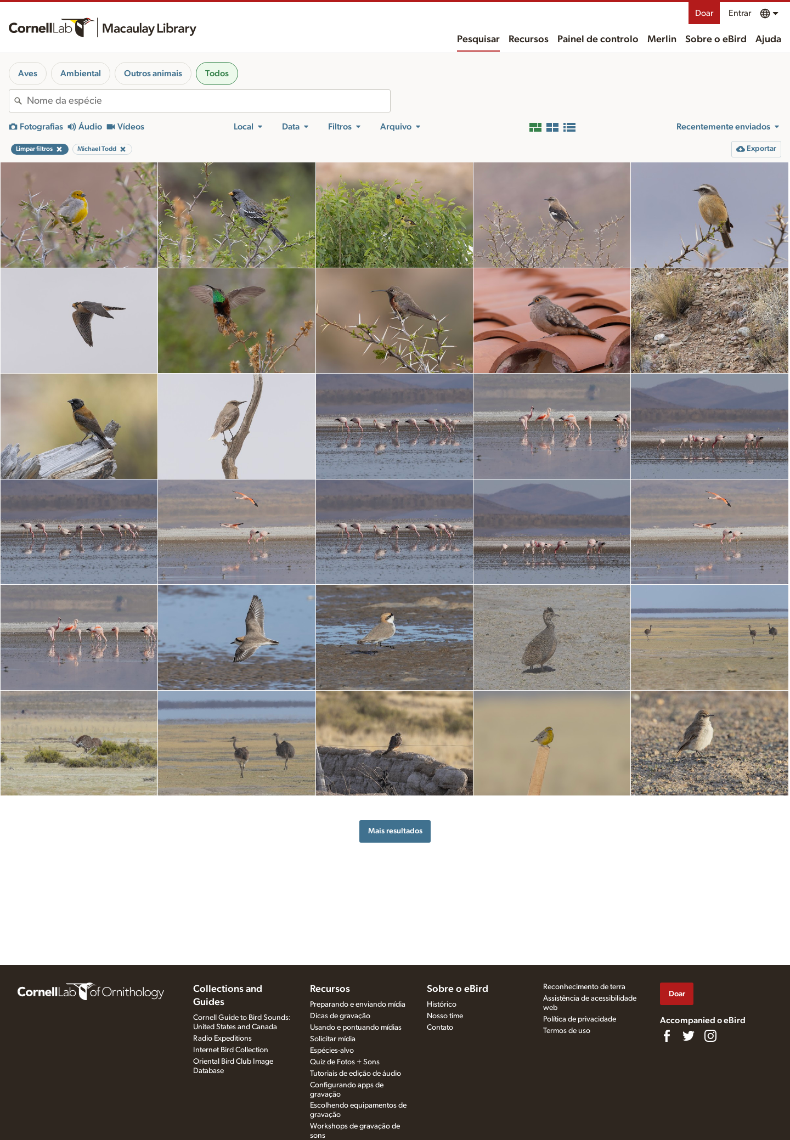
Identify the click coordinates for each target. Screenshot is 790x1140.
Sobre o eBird (716, 39)
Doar (704, 13)
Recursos (529, 39)
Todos (217, 73)
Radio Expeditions (222, 1038)
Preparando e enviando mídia (357, 1004)
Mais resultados (395, 831)
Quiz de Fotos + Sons (345, 1062)
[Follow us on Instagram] (710, 1035)
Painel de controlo (598, 39)
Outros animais (153, 73)
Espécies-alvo (332, 1050)
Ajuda (768, 39)
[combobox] (208, 101)
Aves (27, 73)
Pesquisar (478, 39)
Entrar (740, 13)
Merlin (661, 39)
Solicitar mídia (333, 1039)
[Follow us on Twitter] (688, 1035)
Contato (440, 1027)
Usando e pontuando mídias (356, 1027)
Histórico (441, 1004)
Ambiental (80, 73)
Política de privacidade (579, 1019)
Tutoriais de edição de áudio (355, 1073)
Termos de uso (566, 1031)
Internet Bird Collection (230, 1050)
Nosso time (445, 1016)
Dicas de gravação (340, 1016)
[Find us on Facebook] (666, 1035)
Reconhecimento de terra (584, 987)
